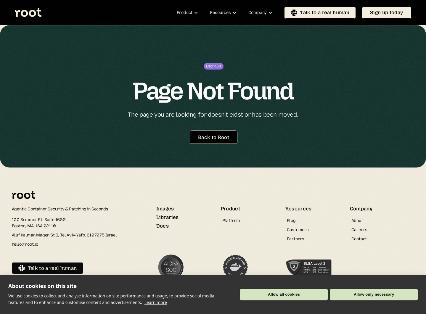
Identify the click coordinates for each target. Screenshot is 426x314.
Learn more (155, 302)
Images (165, 209)
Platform (231, 220)
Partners (295, 238)
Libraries (167, 217)
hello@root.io (25, 244)
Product (230, 209)
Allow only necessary (374, 294)
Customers (298, 229)
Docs (162, 226)
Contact (359, 238)
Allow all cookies (284, 294)
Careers (359, 229)
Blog (291, 220)
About (357, 220)
